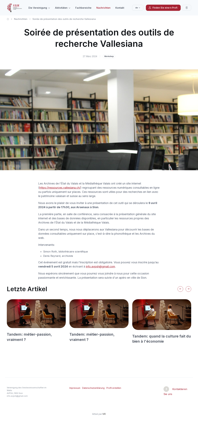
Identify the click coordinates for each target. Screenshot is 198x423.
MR (104, 414)
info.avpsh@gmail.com (100, 266)
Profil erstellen (113, 388)
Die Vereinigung (37, 7)
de (136, 8)
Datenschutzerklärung (93, 388)
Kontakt (119, 7)
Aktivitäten (61, 7)
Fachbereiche (83, 7)
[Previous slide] (180, 289)
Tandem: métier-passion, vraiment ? (29, 337)
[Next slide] (188, 289)
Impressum (74, 388)
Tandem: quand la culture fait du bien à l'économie (161, 339)
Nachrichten (103, 7)
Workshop (109, 56)
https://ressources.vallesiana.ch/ (59, 187)
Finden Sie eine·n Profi (162, 7)
